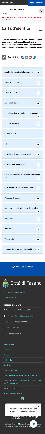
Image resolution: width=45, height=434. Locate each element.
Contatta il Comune (10, 370)
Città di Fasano (17, 9)
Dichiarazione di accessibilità (14, 393)
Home (7, 17)
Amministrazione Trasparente (14, 292)
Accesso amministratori (12, 388)
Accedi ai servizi (36, 3)
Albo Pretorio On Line (11, 297)
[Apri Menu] (4, 11)
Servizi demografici (34, 17)
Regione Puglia (7, 2)
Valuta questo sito (24, 266)
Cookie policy (8, 360)
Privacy (6, 355)
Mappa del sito (9, 344)
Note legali (7, 365)
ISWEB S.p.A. (18, 426)
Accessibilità (8, 349)
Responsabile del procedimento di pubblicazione (20, 375)
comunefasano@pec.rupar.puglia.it (22, 316)
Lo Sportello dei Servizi (18, 17)
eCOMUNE (37, 426)
